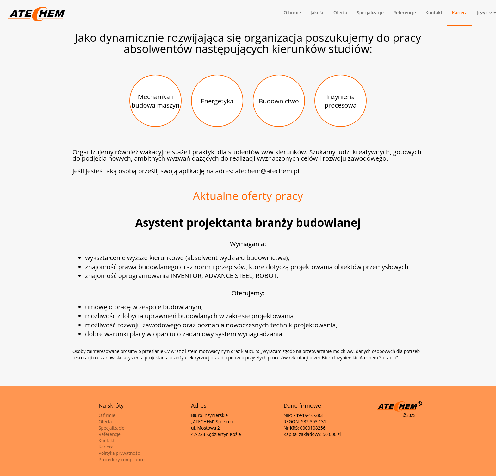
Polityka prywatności (120, 453)
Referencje (404, 12)
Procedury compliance (122, 459)
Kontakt (434, 12)
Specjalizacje (370, 12)
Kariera (460, 12)
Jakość (317, 12)
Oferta (340, 12)
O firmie (292, 12)
